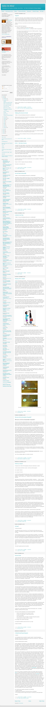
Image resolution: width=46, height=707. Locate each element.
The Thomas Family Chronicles (6, 256)
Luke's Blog (5, 348)
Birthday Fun (5, 172)
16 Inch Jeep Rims (5, 169)
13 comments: (29, 138)
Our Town (4, 378)
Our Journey (5, 345)
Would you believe (5, 371)
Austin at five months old (6, 165)
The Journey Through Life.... (7, 315)
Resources (29, 11)
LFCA (3, 45)
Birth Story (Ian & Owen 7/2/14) (7, 316)
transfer (31, 108)
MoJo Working (5, 231)
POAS (22, 108)
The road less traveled (6, 280)
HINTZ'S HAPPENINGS (6, 207)
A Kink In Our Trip (19, 215)
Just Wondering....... (6, 257)
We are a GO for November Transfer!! (23, 417)
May (4, 123)
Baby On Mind (8, 6)
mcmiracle (4, 301)
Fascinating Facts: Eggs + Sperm (7, 152)
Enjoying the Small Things (7, 386)
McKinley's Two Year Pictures (7, 218)
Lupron (18, 550)
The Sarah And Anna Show (7, 370)
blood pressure (19, 628)
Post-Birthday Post (4, 141)
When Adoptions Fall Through (7, 235)
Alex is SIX (4, 179)
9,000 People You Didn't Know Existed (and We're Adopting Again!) (7, 289)
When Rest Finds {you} (6, 193)
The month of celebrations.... (7, 281)
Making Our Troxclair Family (7, 211)
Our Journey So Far (9, 11)
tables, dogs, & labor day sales (7, 360)
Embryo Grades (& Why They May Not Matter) (7, 229)
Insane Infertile (5, 251)
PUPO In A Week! (19, 463)
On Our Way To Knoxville (20, 173)
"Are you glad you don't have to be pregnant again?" (7, 224)
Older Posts (41, 701)
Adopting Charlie (5, 203)
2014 (4, 96)
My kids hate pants (5, 212)
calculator (27, 28)
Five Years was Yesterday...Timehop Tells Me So (7, 298)
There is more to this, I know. (7, 278)
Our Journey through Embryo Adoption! (6, 363)
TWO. (3, 268)
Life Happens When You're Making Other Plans (7, 185)
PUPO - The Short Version (21, 143)
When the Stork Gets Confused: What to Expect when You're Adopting (7, 222)
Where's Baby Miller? (6, 271)
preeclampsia (34, 667)
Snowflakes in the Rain (6, 175)
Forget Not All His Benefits (6, 302)
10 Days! (17, 526)
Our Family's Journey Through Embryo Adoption (7, 374)
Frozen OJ (4, 277)
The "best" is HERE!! (6, 178)
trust (25, 521)
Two (3, 232)
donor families (19, 521)
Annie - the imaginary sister (7, 190)
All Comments (4, 88)
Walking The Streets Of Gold (21, 113)
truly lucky (4, 328)
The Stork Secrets (6, 259)
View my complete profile (5, 34)
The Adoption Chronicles (7, 351)
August (5, 119)
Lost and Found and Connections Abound (6, 238)
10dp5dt (17, 15)
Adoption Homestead (6, 196)
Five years (4, 356)
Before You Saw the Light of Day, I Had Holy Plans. (7, 242)
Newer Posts (17, 701)
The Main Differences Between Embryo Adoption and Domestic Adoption (7, 294)
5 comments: (29, 209)
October (5, 116)
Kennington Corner (6, 377)
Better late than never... (6, 349)
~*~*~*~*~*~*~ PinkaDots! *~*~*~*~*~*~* (7, 382)
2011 (4, 130)
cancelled (37, 673)
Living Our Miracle (6, 214)
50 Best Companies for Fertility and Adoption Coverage (7, 156)
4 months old (5, 364)
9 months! (4, 375)
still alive (4, 182)
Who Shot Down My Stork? (7, 164)
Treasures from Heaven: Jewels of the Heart (7, 200)
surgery (16, 281)
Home (3, 11)
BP (22, 628)
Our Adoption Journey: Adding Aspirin (6, 319)
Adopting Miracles (6, 323)
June (4, 122)
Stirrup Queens (5, 160)
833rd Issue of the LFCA (6, 239)
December (5, 98)
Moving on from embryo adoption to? (6, 249)
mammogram (19, 412)
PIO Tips (41, 11)
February (5, 127)
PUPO (24, 108)
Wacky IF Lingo (36, 11)
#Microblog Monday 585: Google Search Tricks (6, 162)
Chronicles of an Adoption (7, 181)
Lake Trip (4, 215)
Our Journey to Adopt (6, 342)
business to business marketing (7, 260)
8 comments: (29, 520)
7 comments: (29, 272)
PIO (20, 108)
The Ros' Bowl (5, 327)
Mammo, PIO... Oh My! (20, 278)
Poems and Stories (22, 11)
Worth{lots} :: (5, 338)
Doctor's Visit (18, 555)
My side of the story (6, 313)
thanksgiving (28, 108)
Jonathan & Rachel (6, 380)
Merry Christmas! (5, 346)
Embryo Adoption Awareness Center (6, 227)
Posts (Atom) (21, 703)
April (4, 124)
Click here (3, 44)
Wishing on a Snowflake (7, 274)
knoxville (18, 210)
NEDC (18, 108)
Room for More (5, 234)
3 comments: (29, 411)
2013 (4, 97)
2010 (4, 131)
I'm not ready (5, 275)
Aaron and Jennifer (6, 287)
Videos (15, 11)
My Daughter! (5, 284)
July (4, 120)
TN (21, 550)
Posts (3, 86)
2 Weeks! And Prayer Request (21, 633)
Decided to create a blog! (7, 330)
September (5, 118)
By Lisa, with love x (6, 189)
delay (16, 672)
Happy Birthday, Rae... (6, 335)
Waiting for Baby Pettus (7, 384)
